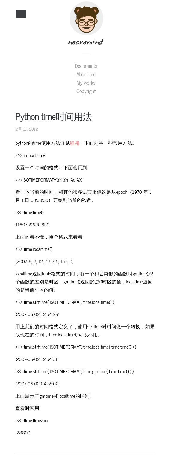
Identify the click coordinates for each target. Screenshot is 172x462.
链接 (74, 143)
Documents (86, 66)
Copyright (86, 91)
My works (86, 82)
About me (86, 74)
